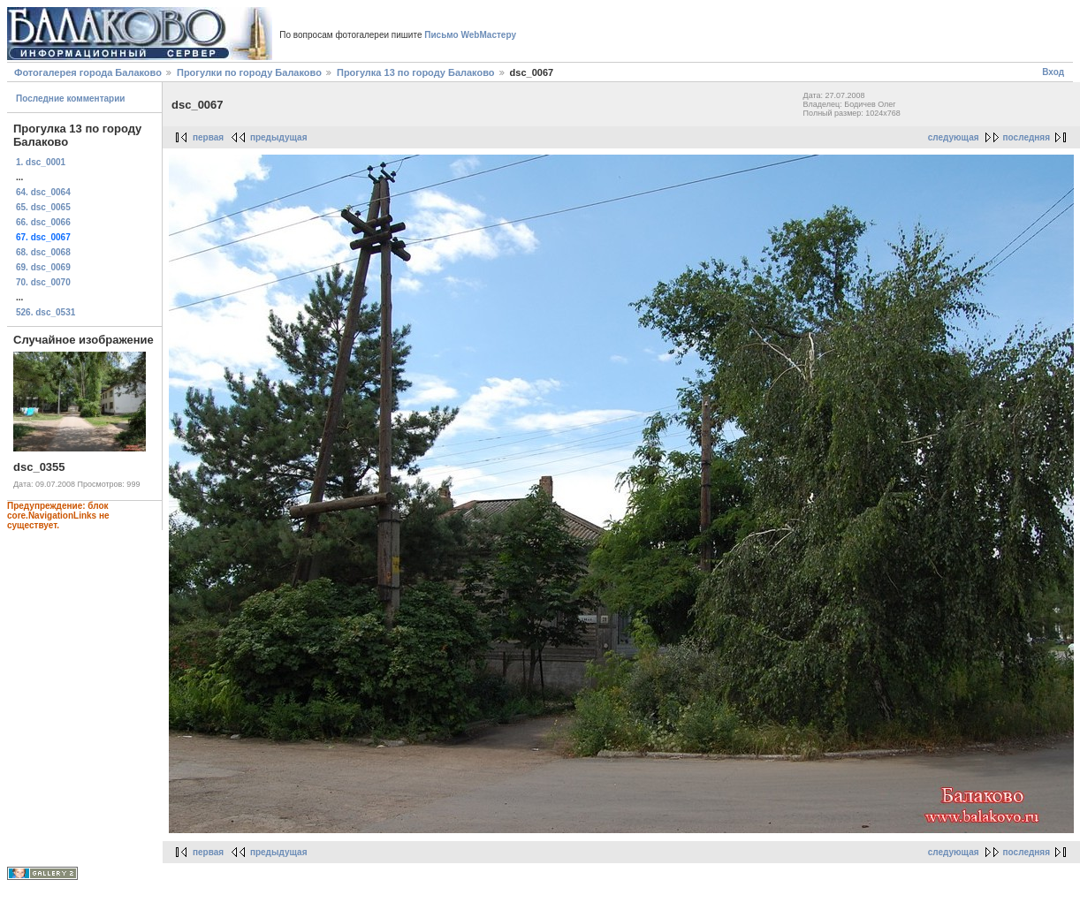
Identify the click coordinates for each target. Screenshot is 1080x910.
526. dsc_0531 (45, 312)
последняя (1026, 137)
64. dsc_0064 (43, 192)
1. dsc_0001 (40, 162)
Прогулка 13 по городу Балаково (416, 72)
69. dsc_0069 (43, 267)
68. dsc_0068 (43, 252)
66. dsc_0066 (43, 222)
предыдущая (279, 137)
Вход (1053, 72)
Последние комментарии (70, 98)
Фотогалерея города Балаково (88, 72)
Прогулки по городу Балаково (249, 72)
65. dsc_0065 (43, 207)
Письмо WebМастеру (470, 35)
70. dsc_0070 (43, 282)
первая (208, 137)
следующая (953, 137)
